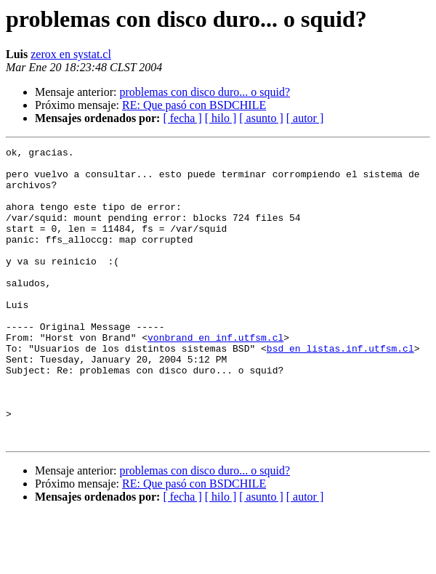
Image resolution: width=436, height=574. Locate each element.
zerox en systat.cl (71, 54)
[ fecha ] (182, 118)
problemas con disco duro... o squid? (204, 92)
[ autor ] (305, 118)
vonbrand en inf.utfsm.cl (215, 376)
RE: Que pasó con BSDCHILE (194, 105)
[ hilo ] (221, 118)
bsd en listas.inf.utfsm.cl (340, 389)
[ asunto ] (261, 118)
